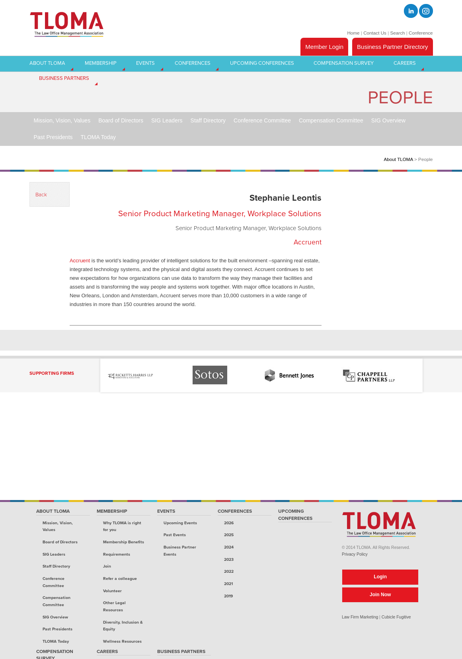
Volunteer (112, 590)
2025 (229, 534)
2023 (229, 559)
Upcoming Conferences (295, 514)
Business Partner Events (180, 551)
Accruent (80, 261)
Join (107, 566)
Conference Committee (53, 582)
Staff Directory (56, 566)
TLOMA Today (56, 641)
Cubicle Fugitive (396, 617)
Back (41, 195)
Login (380, 577)
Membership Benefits (123, 542)
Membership (112, 511)
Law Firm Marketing (360, 617)
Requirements (116, 554)
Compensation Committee (56, 601)
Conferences (235, 511)
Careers (107, 651)
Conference (421, 32)
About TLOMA (398, 159)
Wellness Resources (122, 641)
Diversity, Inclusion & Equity (123, 626)
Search (397, 32)
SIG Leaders (54, 554)
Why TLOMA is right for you (122, 526)
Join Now (380, 594)
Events (166, 511)
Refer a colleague (120, 578)
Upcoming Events (180, 522)
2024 (229, 547)
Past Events (175, 534)
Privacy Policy (355, 554)
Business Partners (181, 651)
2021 (228, 583)
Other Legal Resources (114, 606)
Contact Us (374, 32)
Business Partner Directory (392, 46)
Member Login (324, 46)
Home (353, 32)
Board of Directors (60, 542)
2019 (228, 596)
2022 (229, 571)
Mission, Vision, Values (58, 526)
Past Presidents (57, 629)
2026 (229, 522)
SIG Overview (55, 617)
